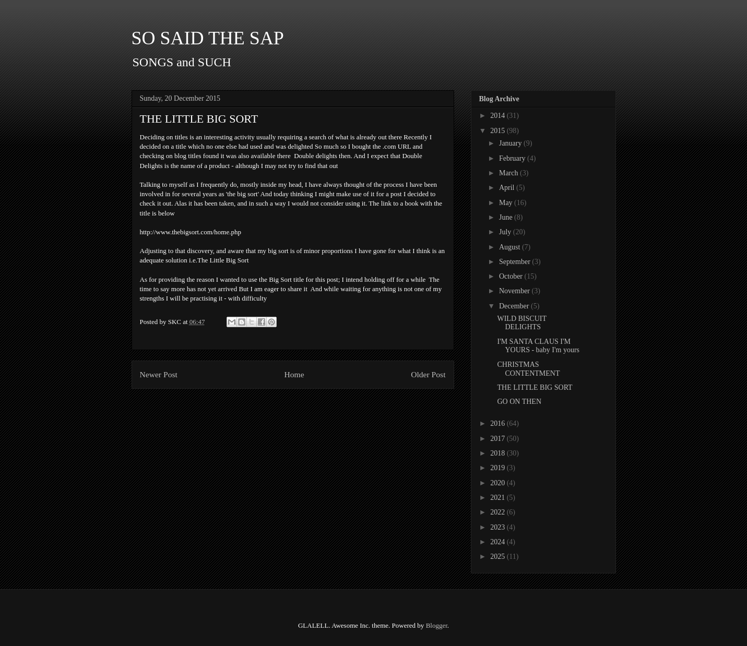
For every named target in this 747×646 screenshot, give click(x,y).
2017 (498, 438)
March (509, 173)
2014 (498, 115)
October (512, 276)
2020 (498, 483)
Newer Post (158, 374)
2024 (498, 542)
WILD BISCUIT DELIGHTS (521, 323)
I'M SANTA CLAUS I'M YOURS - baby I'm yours (538, 346)
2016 (498, 423)
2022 (498, 512)
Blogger (436, 625)
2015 (498, 131)
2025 (498, 556)
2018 (498, 453)
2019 (498, 468)
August (510, 247)
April (507, 188)
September (515, 262)
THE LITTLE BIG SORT (534, 387)
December (515, 306)
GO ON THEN (519, 401)
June (506, 217)
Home (294, 374)
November (515, 291)
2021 (498, 497)
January (511, 143)
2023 (498, 527)
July (506, 232)
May (506, 203)
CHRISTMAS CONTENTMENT (528, 369)
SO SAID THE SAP (208, 38)
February (513, 158)
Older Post (428, 374)
